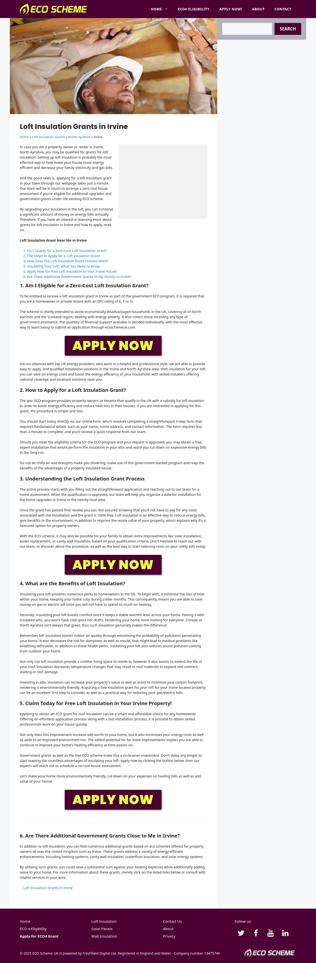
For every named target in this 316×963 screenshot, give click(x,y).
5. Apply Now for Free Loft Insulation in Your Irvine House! (70, 271)
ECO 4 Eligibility (33, 928)
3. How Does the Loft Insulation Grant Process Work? (65, 261)
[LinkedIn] (285, 933)
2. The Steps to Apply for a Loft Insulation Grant (61, 255)
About (258, 9)
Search (288, 29)
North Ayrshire (79, 137)
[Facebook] (255, 933)
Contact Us (172, 921)
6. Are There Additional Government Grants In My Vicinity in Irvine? (77, 276)
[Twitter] (241, 933)
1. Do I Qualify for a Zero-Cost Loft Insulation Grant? (65, 250)
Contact (283, 9)
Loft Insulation (104, 921)
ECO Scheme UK (45, 953)
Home (162, 9)
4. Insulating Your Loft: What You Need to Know (61, 266)
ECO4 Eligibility (194, 9)
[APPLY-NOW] (113, 355)
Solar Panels (102, 928)
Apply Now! (230, 9)
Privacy (169, 936)
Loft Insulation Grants (48, 137)
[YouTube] (270, 933)
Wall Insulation (104, 936)
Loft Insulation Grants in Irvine (48, 887)
